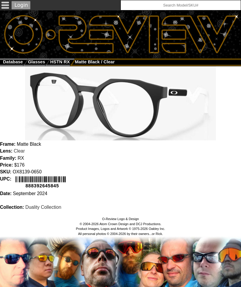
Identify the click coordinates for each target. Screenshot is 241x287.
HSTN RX (60, 61)
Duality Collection (43, 206)
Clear (19, 150)
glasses (36, 61)
